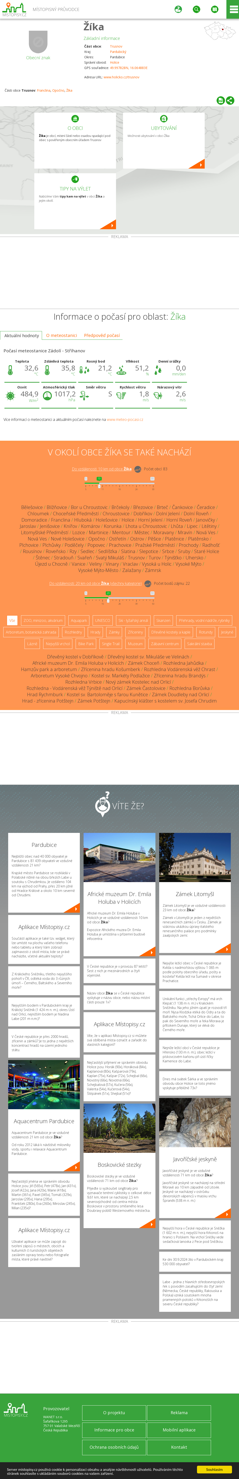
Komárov (90, 526)
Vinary (112, 564)
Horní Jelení (150, 520)
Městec (141, 532)
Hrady (95, 632)
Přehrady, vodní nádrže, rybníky (204, 620)
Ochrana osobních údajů (114, 1447)
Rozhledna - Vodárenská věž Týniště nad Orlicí (75, 688)
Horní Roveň (179, 520)
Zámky (114, 632)
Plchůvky (51, 545)
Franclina (43, 90)
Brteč (162, 507)
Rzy (73, 551)
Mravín (185, 532)
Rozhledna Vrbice (83, 682)
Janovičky (205, 520)
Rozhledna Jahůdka (183, 663)
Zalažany (131, 570)
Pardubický (118, 51)
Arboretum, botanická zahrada (31, 632)
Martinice (98, 532)
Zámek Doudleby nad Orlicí (180, 694)
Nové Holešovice (67, 539)
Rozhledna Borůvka (189, 688)
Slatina (128, 551)
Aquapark (79, 620)
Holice (114, 62)
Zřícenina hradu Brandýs (180, 675)
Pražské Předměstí (155, 545)
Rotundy (206, 632)
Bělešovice (32, 507)
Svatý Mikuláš (110, 557)
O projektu (114, 1412)
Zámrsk (153, 570)
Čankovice (182, 507)
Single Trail (111, 643)
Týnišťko (173, 557)
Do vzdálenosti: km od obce (102, 469)
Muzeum (135, 643)
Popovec (96, 545)
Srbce (168, 551)
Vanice (78, 564)
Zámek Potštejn (93, 701)
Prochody (188, 545)
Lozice (78, 532)
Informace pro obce (114, 1430)
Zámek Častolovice (146, 688)
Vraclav (130, 564)
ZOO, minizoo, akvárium (43, 620)
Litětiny (209, 526)
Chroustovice (116, 513)
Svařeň (84, 557)
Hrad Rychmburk (45, 694)
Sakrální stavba (199, 643)
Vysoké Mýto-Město (98, 570)
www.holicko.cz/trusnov (121, 77)
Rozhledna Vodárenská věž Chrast (179, 669)
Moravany (163, 532)
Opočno (58, 90)
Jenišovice (50, 526)
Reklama (179, 1412)
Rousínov (32, 551)
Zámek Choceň (143, 663)
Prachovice (120, 545)
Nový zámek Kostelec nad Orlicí (138, 682)
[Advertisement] (119, 273)
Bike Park (86, 643)
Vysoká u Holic (157, 564)
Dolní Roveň (196, 513)
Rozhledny (73, 632)
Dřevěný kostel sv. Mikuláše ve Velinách (148, 657)
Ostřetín (117, 539)
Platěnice (174, 539)
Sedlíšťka (107, 551)
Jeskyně (227, 632)
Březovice (143, 507)
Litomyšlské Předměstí (44, 532)
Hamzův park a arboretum (49, 669)
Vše (12, 620)
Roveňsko (56, 551)
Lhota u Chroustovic (146, 526)
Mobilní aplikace (179, 1430)
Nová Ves (205, 532)
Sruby (184, 551)
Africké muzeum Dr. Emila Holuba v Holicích (78, 663)
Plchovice (29, 545)
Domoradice (34, 520)
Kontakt (179, 1447)
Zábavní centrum (165, 643)
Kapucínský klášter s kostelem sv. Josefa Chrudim (165, 701)
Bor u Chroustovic (89, 507)
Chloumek (38, 513)
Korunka (113, 526)
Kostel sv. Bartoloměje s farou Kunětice (107, 694)
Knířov (70, 526)
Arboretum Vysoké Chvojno (59, 675)
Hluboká (83, 520)
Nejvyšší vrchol (58, 643)
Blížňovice (57, 507)
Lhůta (177, 526)
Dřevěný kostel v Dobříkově (75, 657)
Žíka (94, 26)
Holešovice (107, 520)
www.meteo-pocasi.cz (125, 419)
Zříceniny (135, 632)
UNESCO (102, 620)
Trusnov (116, 46)
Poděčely (74, 545)
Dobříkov (143, 513)
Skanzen (163, 620)
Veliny (95, 564)
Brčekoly (120, 507)
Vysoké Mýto (188, 564)
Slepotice (148, 551)
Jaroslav (28, 526)
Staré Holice (206, 551)
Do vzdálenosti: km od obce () (95, 583)
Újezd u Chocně (51, 564)
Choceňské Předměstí (76, 513)
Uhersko (194, 557)
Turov (155, 557)
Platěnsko (198, 539)
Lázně (32, 643)
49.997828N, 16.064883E (129, 68)
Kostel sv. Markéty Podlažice (120, 675)
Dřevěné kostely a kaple (170, 632)
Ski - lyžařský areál (133, 620)
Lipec (192, 526)
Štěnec (43, 557)
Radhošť (211, 545)
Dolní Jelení (168, 513)
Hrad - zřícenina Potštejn (48, 701)
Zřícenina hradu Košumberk (110, 669)
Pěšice (154, 539)
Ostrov (137, 539)
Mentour (121, 532)
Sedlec (87, 551)
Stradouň (64, 557)
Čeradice (206, 507)
